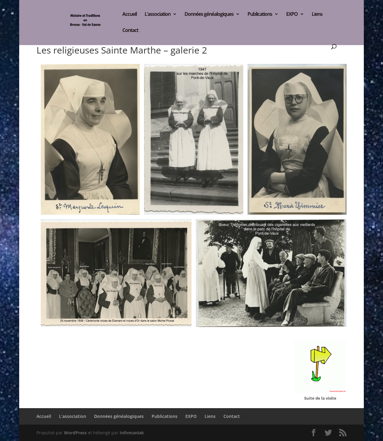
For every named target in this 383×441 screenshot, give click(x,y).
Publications (260, 14)
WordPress (75, 433)
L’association (157, 14)
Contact (130, 30)
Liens (317, 14)
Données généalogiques (209, 14)
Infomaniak (132, 433)
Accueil (129, 14)
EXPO (292, 14)
